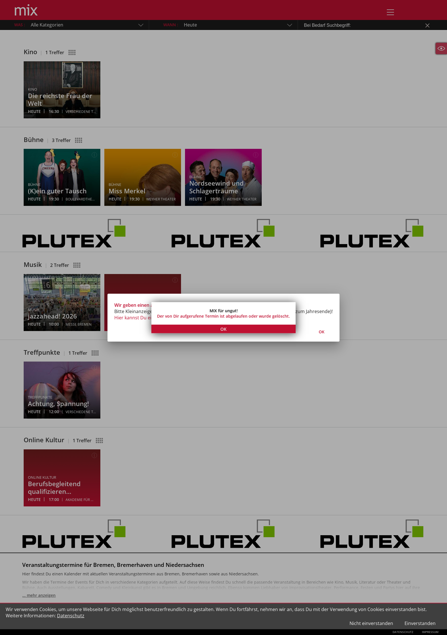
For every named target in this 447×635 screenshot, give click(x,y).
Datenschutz (70, 615)
